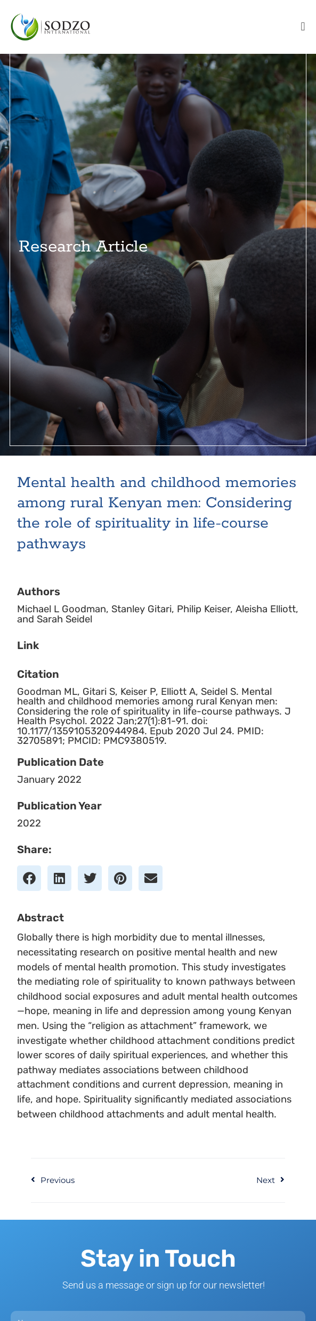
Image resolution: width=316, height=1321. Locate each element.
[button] (303, 27)
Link (28, 660)
